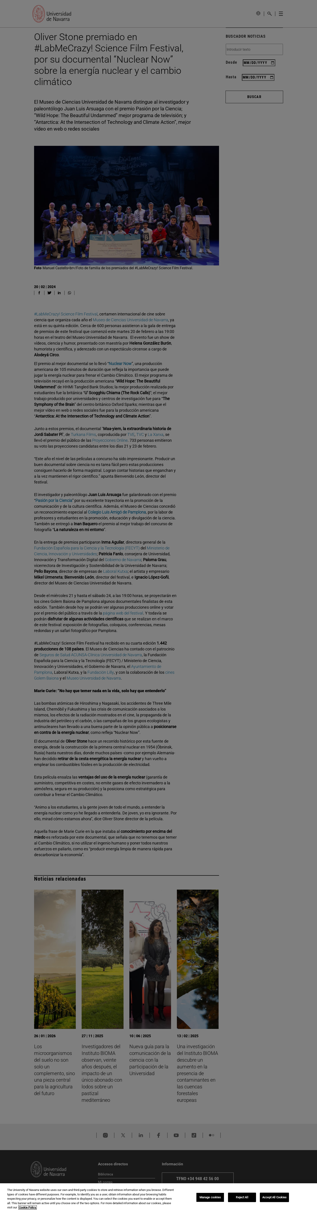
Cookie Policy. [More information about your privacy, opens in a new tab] (27, 1207)
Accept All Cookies (274, 1197)
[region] (158, 1197)
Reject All (242, 1197)
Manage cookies (210, 1197)
